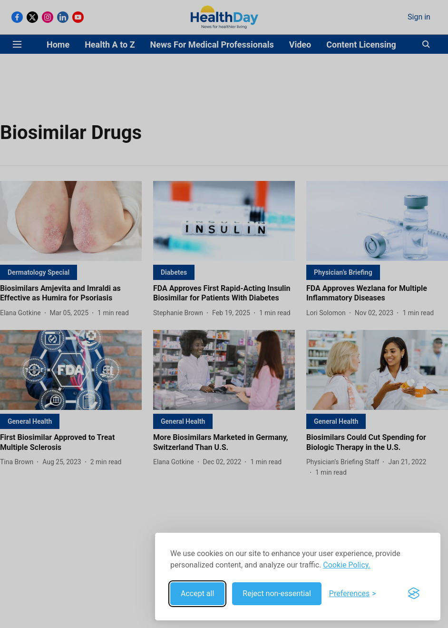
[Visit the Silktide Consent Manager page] (413, 593)
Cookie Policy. (346, 564)
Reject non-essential (277, 593)
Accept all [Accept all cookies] (197, 593)
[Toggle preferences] (352, 593)
